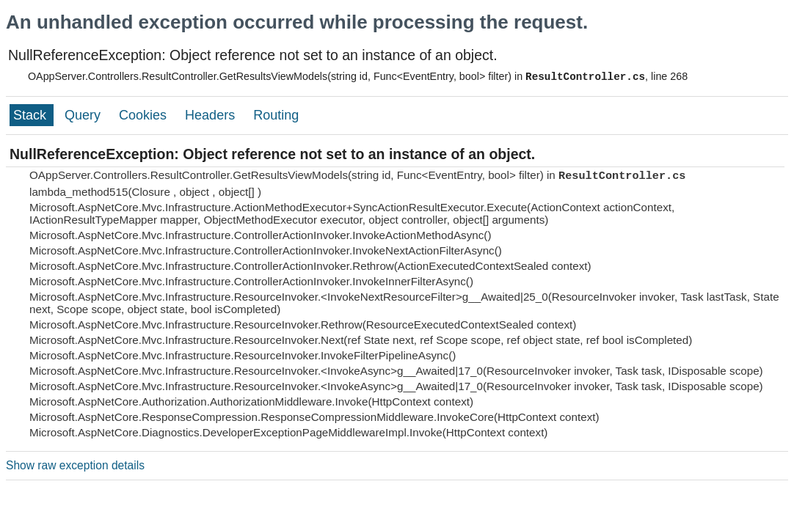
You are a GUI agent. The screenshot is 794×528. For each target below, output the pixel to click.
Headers (211, 115)
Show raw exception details (75, 465)
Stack (31, 115)
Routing (276, 115)
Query (84, 115)
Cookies (144, 115)
